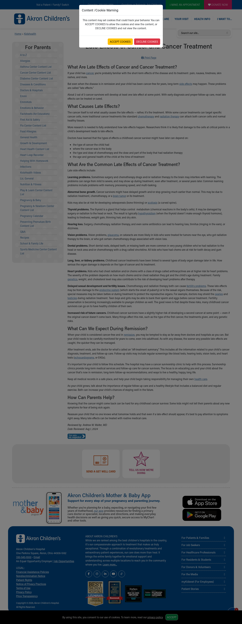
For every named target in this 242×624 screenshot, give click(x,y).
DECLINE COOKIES (147, 41)
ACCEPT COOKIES (120, 41)
